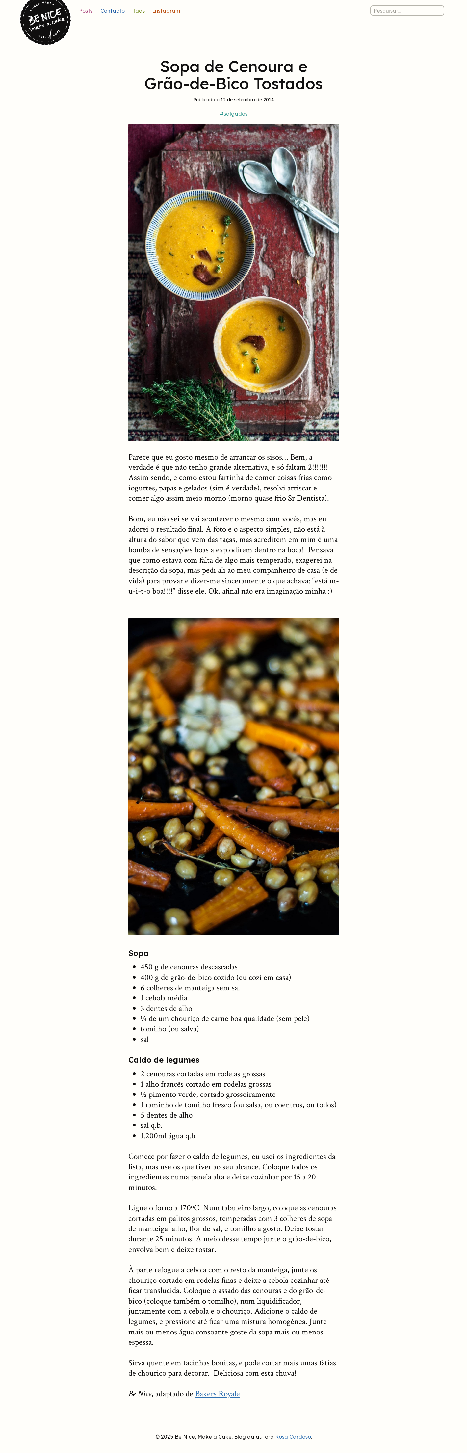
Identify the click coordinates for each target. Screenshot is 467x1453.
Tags (139, 10)
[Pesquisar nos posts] (407, 10)
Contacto (112, 10)
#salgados (233, 113)
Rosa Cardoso (293, 1436)
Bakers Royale (217, 1393)
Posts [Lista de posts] (85, 10)
